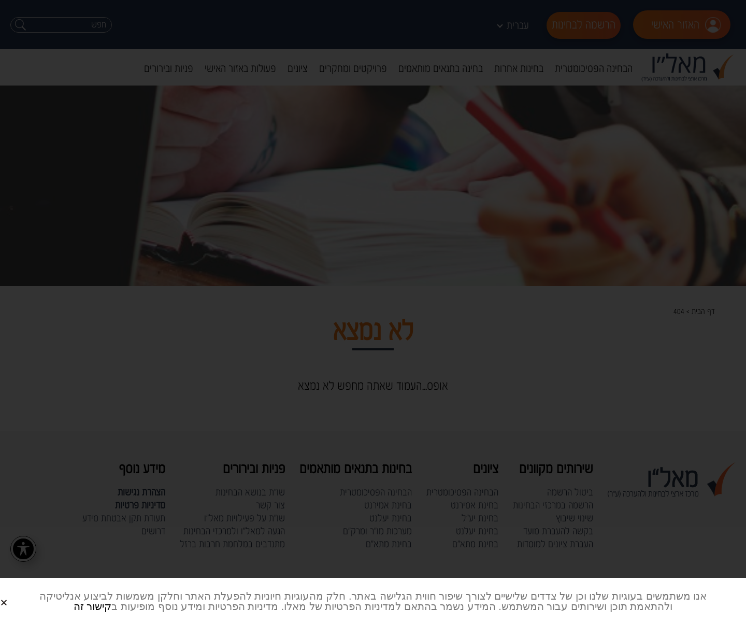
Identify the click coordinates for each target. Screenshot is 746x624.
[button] (16, 594)
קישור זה (93, 606)
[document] (373, 312)
